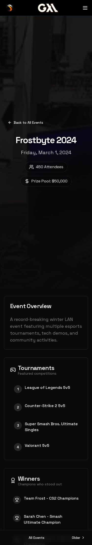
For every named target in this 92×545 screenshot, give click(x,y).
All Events (36, 537)
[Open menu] (85, 8)
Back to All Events (25, 122)
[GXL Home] (10, 8)
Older (78, 537)
